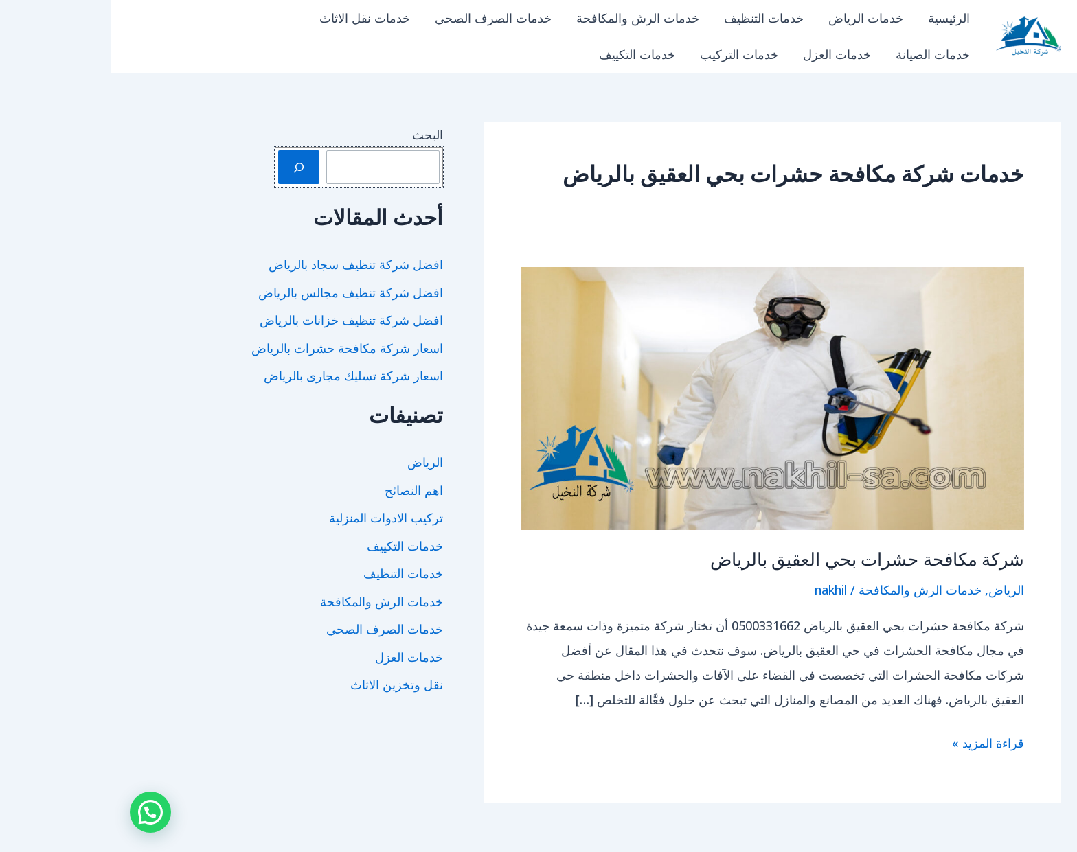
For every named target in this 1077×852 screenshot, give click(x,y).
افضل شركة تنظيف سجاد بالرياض (245, 264)
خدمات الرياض (755, 18)
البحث (317, 134)
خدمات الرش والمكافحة (527, 18)
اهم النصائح (303, 490)
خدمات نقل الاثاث (254, 18)
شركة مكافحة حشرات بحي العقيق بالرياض (757, 560)
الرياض (896, 590)
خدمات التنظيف (653, 18)
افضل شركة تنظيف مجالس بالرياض (240, 292)
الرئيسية (838, 18)
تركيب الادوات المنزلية (275, 517)
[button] (39, 812)
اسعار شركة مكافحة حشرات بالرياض (236, 348)
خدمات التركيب (628, 54)
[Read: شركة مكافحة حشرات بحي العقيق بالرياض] (662, 397)
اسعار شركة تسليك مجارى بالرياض (242, 375)
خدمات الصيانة (822, 54)
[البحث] (188, 167)
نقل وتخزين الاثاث (286, 684)
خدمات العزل (726, 54)
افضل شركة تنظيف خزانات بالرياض (240, 320)
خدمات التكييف (526, 54)
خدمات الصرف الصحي (382, 18)
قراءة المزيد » (877, 742)
